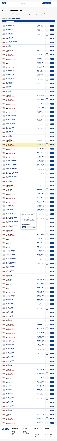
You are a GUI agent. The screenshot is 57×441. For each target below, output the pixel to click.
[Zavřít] (34, 213)
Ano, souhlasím (24, 227)
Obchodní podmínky (39, 0)
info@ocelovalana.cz (12, 0)
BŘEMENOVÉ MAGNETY (40, 6)
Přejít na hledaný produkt (16, 18)
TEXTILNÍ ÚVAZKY (20, 6)
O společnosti (50, 0)
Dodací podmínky (45, 0)
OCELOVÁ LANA (4, 6)
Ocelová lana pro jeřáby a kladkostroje (26, 431)
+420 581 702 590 (5, 0)
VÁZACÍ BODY (47, 6)
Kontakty (54, 0)
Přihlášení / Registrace (47, 3)
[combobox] (25, 3)
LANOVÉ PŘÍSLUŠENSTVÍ (28, 6)
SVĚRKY (34, 6)
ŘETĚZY (15, 6)
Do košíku (52, 34)
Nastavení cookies (34, 227)
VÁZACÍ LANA (10, 6)
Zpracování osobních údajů (27, 436)
